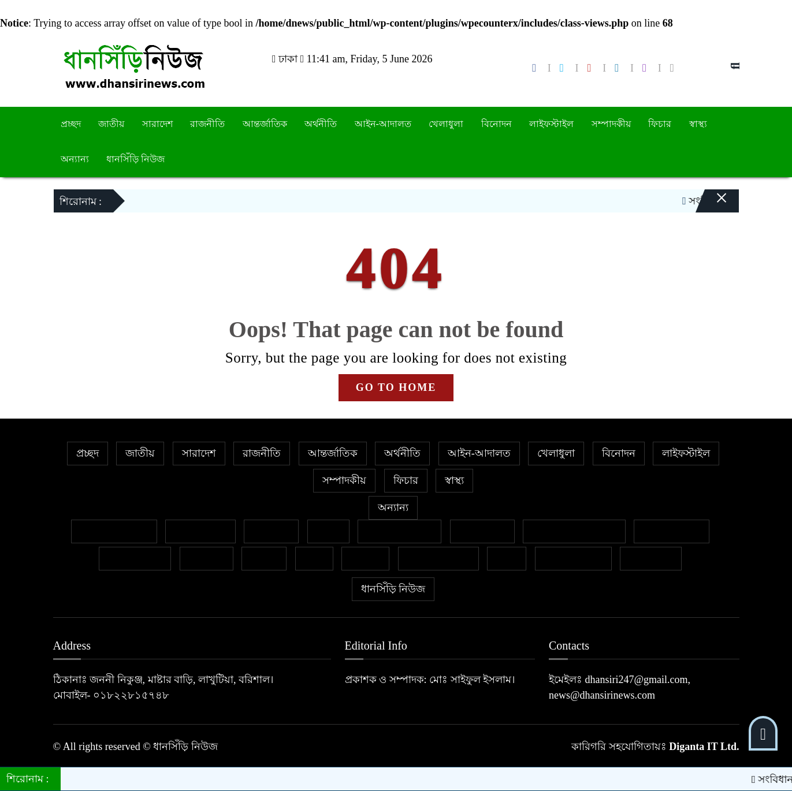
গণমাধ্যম (271, 531)
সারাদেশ (157, 124)
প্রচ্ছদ (71, 124)
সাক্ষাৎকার (650, 558)
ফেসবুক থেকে (671, 531)
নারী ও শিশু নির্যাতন (574, 531)
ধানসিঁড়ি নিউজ (135, 159)
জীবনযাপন (482, 531)
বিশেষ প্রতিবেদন (114, 531)
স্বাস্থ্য (698, 124)
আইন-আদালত (383, 124)
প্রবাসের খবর (135, 558)
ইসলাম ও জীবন (399, 531)
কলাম (328, 531)
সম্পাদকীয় (611, 124)
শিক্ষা (506, 558)
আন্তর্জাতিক (265, 124)
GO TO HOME (396, 387)
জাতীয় (111, 124)
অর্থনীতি (320, 124)
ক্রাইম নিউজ (200, 531)
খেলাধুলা (446, 124)
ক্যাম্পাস (206, 558)
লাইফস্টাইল (551, 124)
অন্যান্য (75, 159)
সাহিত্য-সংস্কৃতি (438, 558)
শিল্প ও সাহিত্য (573, 558)
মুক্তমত (365, 558)
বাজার (264, 558)
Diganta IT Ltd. (704, 746)
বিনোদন (496, 124)
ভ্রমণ (314, 558)
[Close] (711, 193)
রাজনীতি (207, 124)
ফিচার (659, 124)
